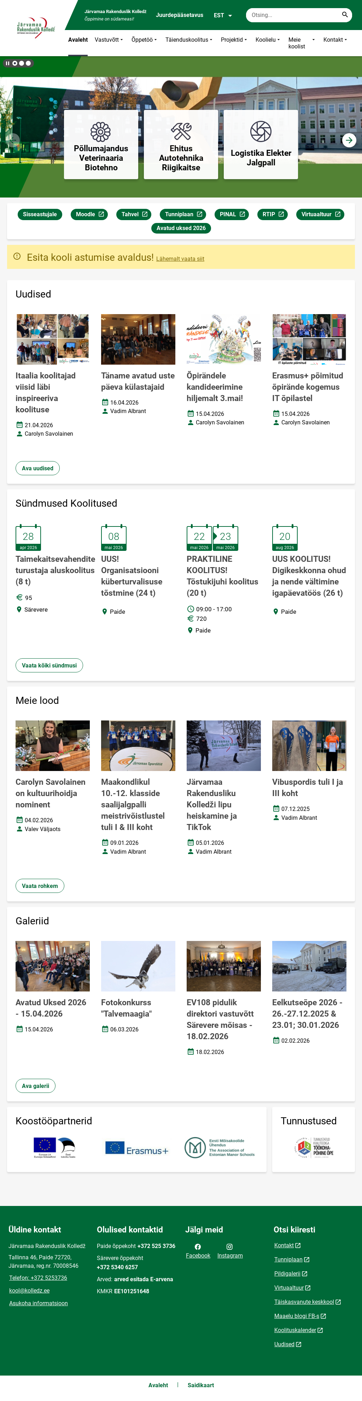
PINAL (234, 215)
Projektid (235, 43)
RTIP (275, 215)
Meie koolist (302, 43)
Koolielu (268, 43)
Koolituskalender (295, 1330)
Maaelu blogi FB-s (296, 1316)
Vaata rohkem (40, 886)
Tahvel (136, 215)
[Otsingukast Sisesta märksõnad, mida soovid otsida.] (299, 15)
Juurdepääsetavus (179, 15)
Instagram (230, 1250)
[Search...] (345, 15)
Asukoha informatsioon (38, 1303)
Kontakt (336, 43)
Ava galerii (35, 1086)
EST (223, 15)
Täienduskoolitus (189, 43)
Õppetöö (145, 43)
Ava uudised (37, 468)
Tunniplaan (185, 215)
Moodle (92, 215)
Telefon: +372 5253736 (38, 1278)
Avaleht (78, 39)
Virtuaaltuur (322, 215)
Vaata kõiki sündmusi (49, 665)
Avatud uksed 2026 (181, 228)
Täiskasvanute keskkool (304, 1302)
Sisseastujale (40, 214)
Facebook (198, 1250)
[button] (14, 63)
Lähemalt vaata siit (180, 258)
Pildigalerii (287, 1273)
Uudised (284, 1344)
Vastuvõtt (109, 43)
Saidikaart (201, 1385)
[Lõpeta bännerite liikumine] (7, 63)
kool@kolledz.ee (29, 1290)
